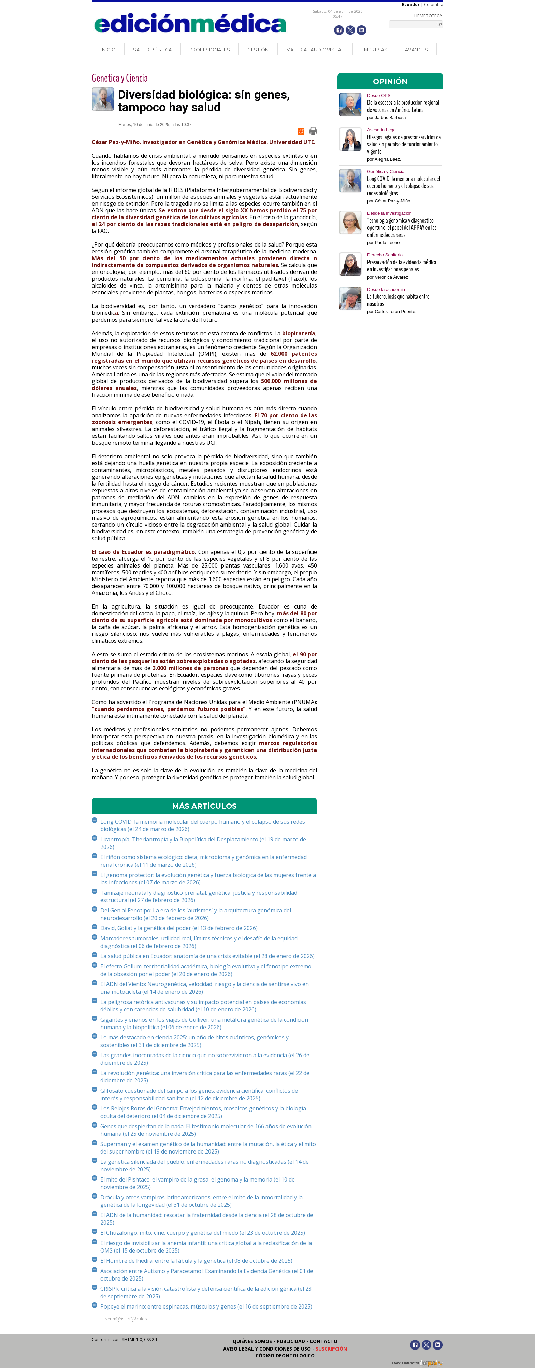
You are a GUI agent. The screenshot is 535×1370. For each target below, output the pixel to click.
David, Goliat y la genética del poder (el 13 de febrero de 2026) (179, 928)
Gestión (258, 49)
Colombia (433, 5)
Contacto (323, 1341)
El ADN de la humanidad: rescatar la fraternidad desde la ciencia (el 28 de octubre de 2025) (206, 1218)
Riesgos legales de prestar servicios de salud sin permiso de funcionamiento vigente (404, 144)
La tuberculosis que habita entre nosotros (398, 300)
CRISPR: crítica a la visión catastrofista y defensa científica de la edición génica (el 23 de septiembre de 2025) (206, 1292)
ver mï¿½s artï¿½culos (126, 1319)
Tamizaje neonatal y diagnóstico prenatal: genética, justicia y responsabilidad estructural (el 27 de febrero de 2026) (198, 896)
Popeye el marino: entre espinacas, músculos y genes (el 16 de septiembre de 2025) (206, 1306)
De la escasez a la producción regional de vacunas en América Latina (403, 106)
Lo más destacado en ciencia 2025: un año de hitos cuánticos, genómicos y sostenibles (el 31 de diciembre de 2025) (194, 1041)
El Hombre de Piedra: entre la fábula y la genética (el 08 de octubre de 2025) (196, 1260)
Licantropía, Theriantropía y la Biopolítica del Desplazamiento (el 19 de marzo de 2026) (203, 843)
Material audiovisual (315, 49)
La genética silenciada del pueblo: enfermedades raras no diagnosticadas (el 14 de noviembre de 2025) (204, 1165)
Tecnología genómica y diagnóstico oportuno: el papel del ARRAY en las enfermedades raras (402, 227)
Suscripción (331, 1348)
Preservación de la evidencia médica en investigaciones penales (401, 265)
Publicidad (291, 1341)
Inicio (108, 49)
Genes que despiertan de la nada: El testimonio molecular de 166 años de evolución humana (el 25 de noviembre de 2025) (206, 1129)
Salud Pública (152, 49)
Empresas (374, 49)
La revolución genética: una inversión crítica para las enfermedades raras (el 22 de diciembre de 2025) (204, 1076)
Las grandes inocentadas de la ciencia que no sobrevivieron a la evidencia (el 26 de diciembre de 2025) (204, 1058)
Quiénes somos (252, 1341)
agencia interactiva (417, 1364)
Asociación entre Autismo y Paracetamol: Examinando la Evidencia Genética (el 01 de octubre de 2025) (206, 1274)
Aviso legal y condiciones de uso (267, 1348)
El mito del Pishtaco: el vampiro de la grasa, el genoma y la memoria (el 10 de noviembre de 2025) (197, 1183)
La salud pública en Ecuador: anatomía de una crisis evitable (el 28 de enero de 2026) (207, 956)
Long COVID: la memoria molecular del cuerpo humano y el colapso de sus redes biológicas (403, 186)
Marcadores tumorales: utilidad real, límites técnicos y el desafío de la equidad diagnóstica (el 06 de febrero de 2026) (199, 942)
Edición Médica (190, 23)
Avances (416, 49)
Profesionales (209, 49)
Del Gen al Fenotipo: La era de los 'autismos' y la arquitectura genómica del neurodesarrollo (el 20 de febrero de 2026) (195, 914)
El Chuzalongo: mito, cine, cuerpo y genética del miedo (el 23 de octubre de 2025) (202, 1232)
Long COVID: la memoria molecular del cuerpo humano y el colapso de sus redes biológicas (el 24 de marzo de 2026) (202, 825)
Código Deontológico (285, 1355)
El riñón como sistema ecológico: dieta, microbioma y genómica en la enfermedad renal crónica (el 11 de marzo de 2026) (203, 860)
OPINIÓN (390, 81)
